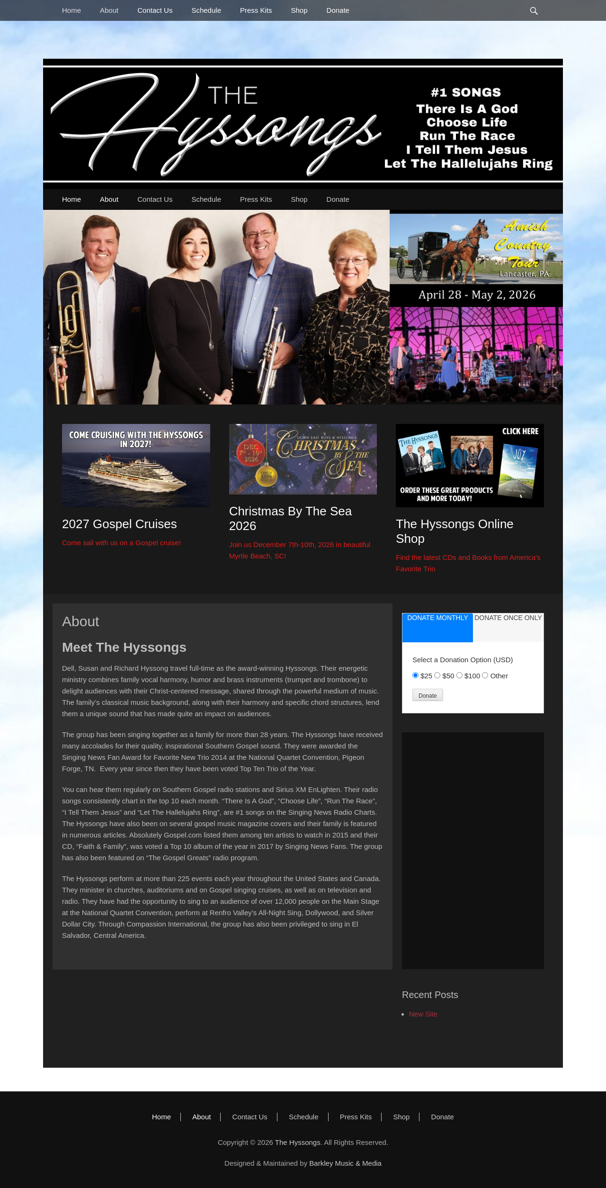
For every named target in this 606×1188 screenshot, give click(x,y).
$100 (473, 676)
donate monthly (437, 617)
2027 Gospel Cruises (119, 524)
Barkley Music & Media (345, 1163)
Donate (338, 10)
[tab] (437, 627)
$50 (449, 676)
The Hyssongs (298, 1142)
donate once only (508, 617)
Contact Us (154, 10)
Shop (299, 10)
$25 (427, 676)
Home (71, 10)
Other (499, 676)
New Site (423, 1014)
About (109, 10)
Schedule (206, 10)
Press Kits (256, 10)
